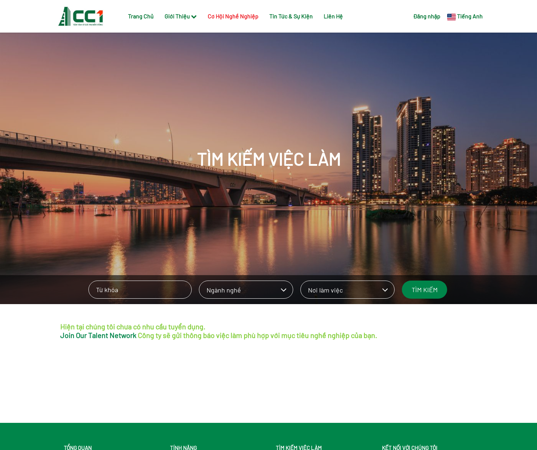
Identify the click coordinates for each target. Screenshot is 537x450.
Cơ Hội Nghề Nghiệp (233, 16)
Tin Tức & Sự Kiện (291, 16)
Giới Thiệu (181, 16)
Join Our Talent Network (98, 335)
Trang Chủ (141, 16)
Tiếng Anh (470, 16)
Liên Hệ (333, 16)
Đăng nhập (426, 16)
